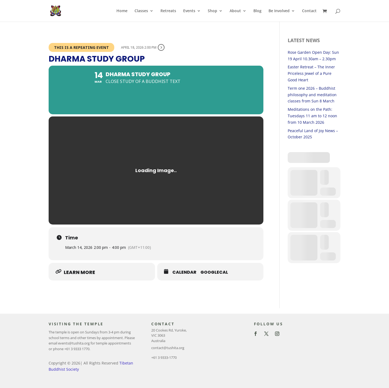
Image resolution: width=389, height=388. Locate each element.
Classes (141, 11)
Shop (212, 11)
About (235, 11)
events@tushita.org (74, 343)
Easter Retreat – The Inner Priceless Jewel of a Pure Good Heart (311, 73)
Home (122, 11)
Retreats (168, 11)
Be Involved (279, 11)
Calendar (184, 272)
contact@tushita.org (167, 347)
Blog (257, 11)
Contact (309, 11)
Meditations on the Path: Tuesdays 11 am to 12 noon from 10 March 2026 (312, 116)
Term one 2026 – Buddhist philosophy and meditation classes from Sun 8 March (312, 95)
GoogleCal (214, 272)
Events (189, 11)
